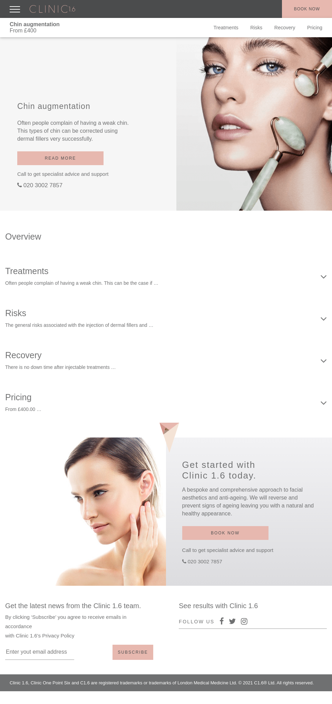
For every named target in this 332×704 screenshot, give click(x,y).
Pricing (314, 27)
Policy (289, 697)
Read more (60, 158)
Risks (256, 27)
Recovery (284, 27)
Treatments (225, 27)
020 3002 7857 (42, 185)
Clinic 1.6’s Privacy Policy (45, 635)
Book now (307, 9)
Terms (309, 697)
